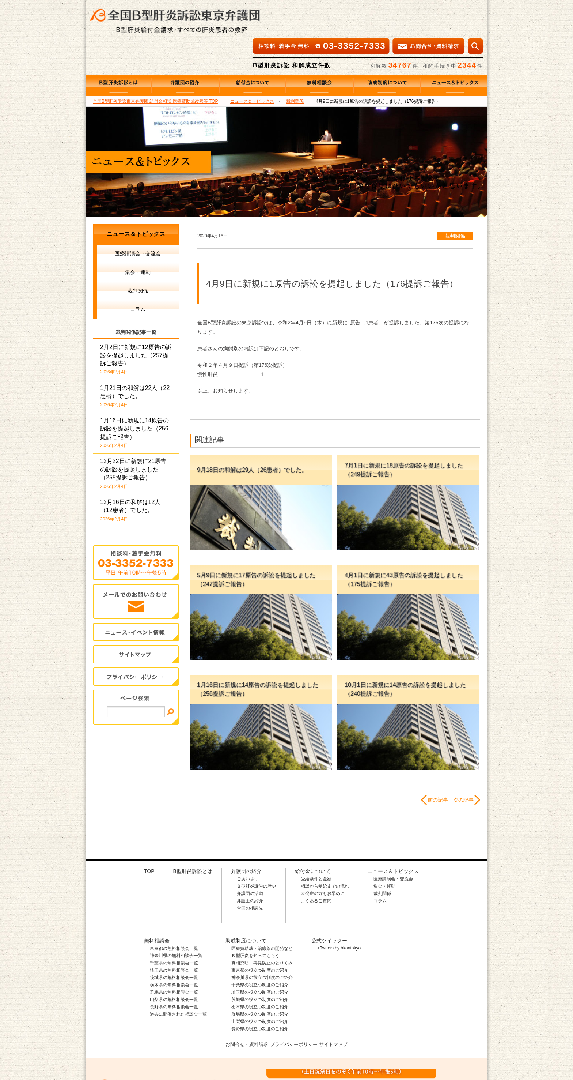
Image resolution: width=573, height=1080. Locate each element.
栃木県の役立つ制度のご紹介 (259, 972)
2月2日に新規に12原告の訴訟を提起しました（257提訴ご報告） (136, 324)
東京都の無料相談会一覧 (174, 913)
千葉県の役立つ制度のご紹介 (259, 950)
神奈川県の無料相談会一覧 (176, 920)
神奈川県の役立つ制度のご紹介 (262, 942)
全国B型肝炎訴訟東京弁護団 (155, 1040)
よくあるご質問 (316, 866)
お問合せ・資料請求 (244, 1009)
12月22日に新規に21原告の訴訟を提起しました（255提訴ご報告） (133, 438)
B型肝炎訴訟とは (119, 50)
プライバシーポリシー (294, 1009)
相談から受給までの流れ (325, 851)
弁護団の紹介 (185, 50)
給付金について (252, 50)
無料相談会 (319, 50)
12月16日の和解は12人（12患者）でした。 (130, 475)
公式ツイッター (329, 906)
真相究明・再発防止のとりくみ (262, 928)
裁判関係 (455, 201)
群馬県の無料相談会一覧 (174, 957)
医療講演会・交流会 (138, 219)
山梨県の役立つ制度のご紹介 (259, 986)
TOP (155, 66)
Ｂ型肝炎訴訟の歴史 (256, 851)
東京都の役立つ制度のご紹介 (259, 935)
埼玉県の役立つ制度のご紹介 (259, 957)
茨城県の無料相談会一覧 (174, 942)
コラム (137, 274)
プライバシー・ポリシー (136, 642)
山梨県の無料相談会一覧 (174, 964)
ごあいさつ (248, 844)
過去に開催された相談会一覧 (178, 979)
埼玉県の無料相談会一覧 (174, 935)
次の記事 (463, 765)
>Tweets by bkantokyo (339, 913)
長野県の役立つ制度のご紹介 (259, 994)
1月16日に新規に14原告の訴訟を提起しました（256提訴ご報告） (134, 398)
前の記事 (438, 765)
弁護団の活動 (250, 858)
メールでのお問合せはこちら (434, 1039)
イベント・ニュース (136, 597)
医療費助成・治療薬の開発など (262, 913)
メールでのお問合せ (136, 566)
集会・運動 (138, 237)
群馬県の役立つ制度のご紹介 (259, 979)
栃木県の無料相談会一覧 (174, 950)
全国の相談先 (250, 873)
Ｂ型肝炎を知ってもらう (255, 920)
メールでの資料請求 (428, 11)
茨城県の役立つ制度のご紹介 (259, 964)
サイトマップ (136, 619)
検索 (475, 11)
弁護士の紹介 (250, 866)
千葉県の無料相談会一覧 (174, 928)
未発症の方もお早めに (323, 858)
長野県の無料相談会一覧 (174, 972)
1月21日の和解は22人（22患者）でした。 (135, 361)
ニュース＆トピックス (454, 50)
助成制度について (387, 50)
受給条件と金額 (316, 844)
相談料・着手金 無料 (321, 11)
